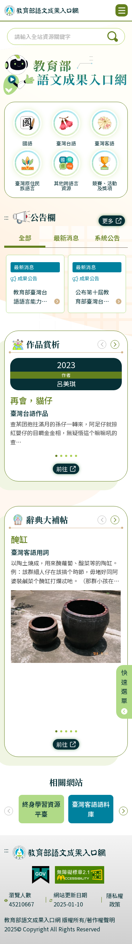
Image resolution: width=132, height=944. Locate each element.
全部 (25, 237)
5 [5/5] (76, 456)
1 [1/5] (56, 456)
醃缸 (19, 539)
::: (6, 217)
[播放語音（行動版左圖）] (17, 70)
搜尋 (112, 36)
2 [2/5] (61, 456)
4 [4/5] (71, 456)
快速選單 (124, 691)
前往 (66, 469)
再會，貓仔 (31, 400)
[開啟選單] (121, 10)
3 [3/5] (66, 456)
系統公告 (107, 237)
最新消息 (66, 237)
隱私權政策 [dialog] (114, 899)
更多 (111, 221)
